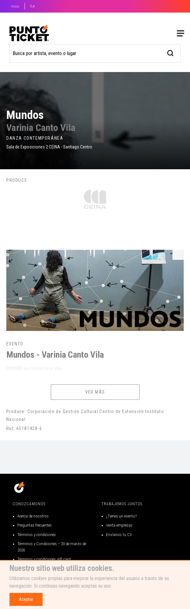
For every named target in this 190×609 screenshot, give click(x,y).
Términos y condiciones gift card (44, 559)
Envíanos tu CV (119, 534)
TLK (32, 6)
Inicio (15, 6)
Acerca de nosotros (33, 516)
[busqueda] (170, 52)
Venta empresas (119, 525)
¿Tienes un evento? (121, 516)
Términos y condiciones (36, 534)
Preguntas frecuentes (34, 525)
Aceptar (26, 599)
